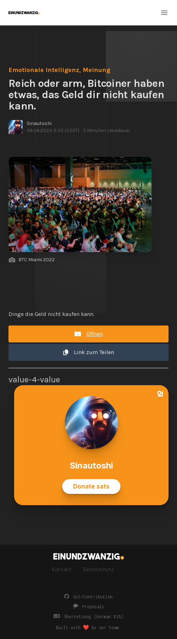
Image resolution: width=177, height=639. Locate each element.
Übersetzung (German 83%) (88, 616)
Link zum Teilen (88, 352)
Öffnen (89, 333)
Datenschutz (98, 569)
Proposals (88, 606)
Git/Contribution (88, 596)
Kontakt (62, 569)
